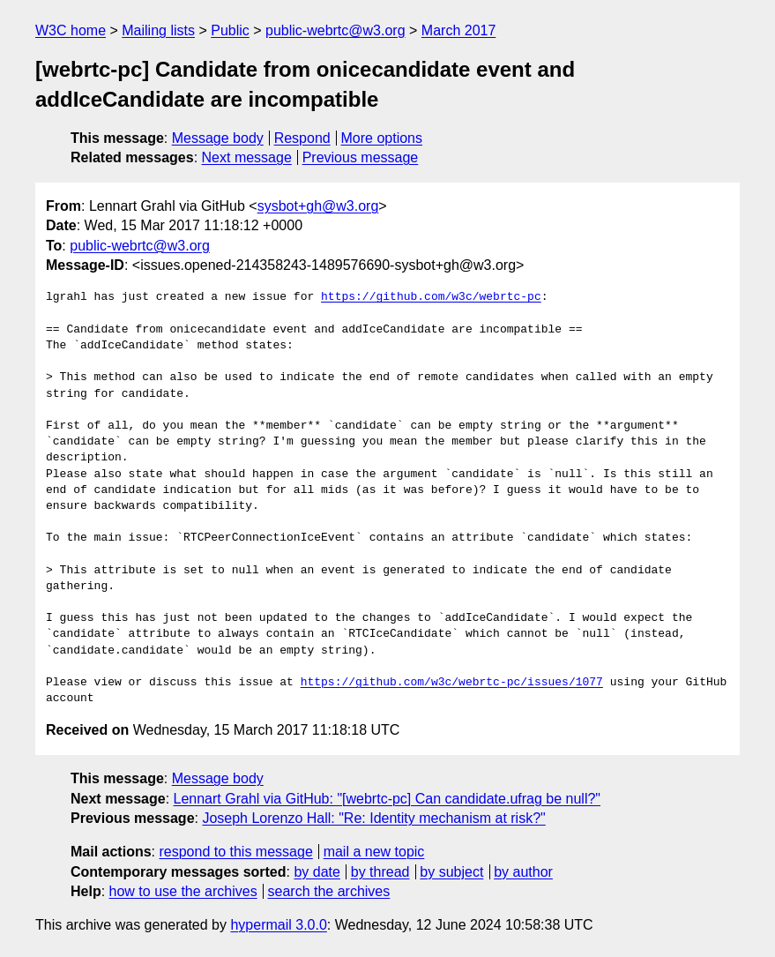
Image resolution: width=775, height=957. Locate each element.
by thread (380, 871)
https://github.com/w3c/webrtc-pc (431, 297)
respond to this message (235, 851)
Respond (302, 138)
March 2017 (458, 30)
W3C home (70, 30)
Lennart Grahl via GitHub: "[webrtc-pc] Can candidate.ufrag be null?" (387, 798)
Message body (218, 138)
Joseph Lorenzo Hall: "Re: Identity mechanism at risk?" (373, 818)
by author (523, 871)
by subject (451, 871)
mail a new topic (374, 851)
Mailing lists (158, 30)
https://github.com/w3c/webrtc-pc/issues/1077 (452, 683)
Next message (247, 157)
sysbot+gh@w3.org (318, 205)
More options (382, 138)
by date (316, 871)
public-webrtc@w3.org (335, 30)
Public (230, 30)
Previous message (360, 157)
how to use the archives (183, 891)
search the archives (329, 891)
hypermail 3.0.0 (278, 924)
